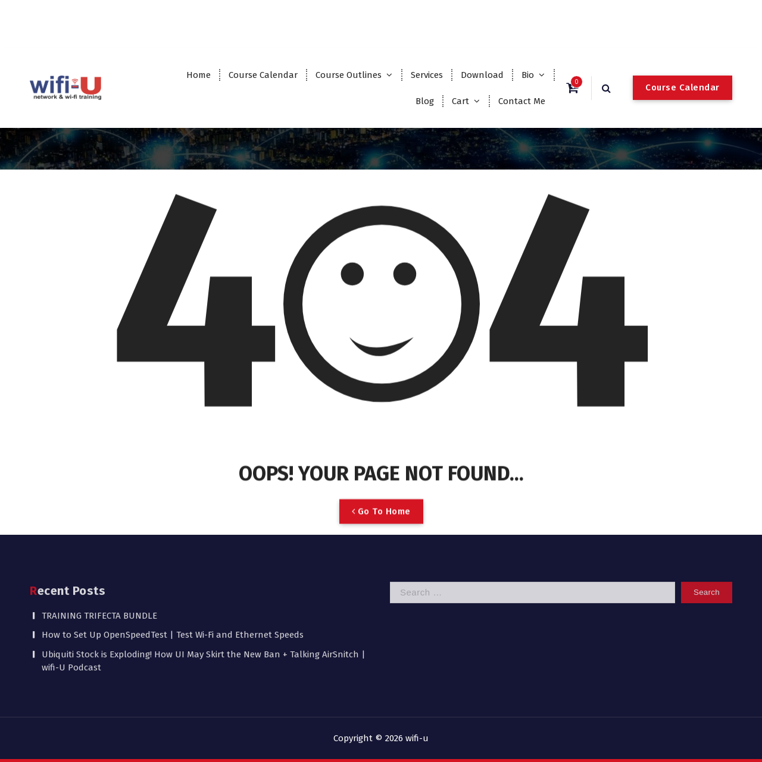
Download (482, 75)
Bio (527, 75)
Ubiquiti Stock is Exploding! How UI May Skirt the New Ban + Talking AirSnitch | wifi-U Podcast (204, 625)
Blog (425, 101)
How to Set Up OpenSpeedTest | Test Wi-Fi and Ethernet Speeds (173, 599)
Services (427, 75)
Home (198, 75)
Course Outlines (349, 75)
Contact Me (521, 101)
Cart (460, 101)
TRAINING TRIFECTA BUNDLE (99, 579)
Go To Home (381, 531)
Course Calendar (263, 75)
